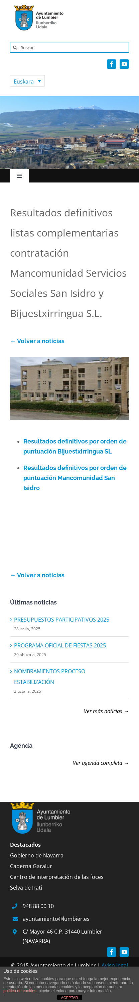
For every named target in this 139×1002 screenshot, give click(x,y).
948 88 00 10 (38, 906)
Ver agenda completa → (101, 763)
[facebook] (111, 64)
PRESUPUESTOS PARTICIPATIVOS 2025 (61, 619)
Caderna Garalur (31, 866)
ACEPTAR (69, 998)
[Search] (15, 48)
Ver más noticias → (106, 711)
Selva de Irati (26, 887)
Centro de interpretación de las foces (57, 877)
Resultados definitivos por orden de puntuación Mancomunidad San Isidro (75, 477)
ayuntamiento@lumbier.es (56, 918)
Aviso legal (115, 965)
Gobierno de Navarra (36, 855)
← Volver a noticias (37, 341)
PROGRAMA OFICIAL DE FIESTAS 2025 (60, 645)
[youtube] (124, 64)
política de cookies (19, 991)
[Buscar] (69, 48)
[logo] (36, 6)
